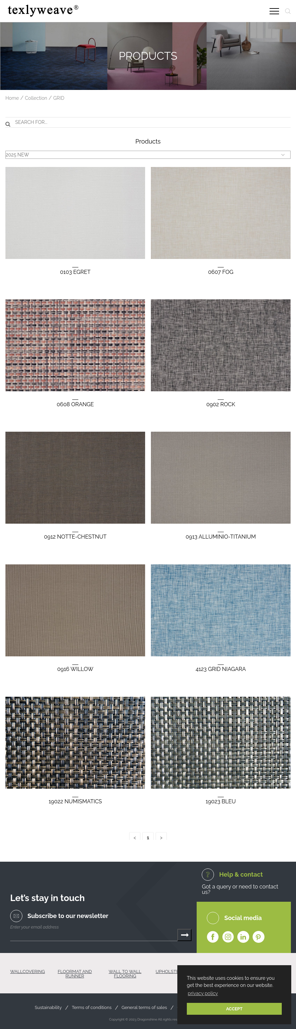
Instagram (228, 937)
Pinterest (258, 937)
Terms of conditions (92, 1007)
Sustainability (48, 1007)
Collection (36, 98)
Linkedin (243, 937)
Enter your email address (34, 927)
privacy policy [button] (203, 993)
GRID (58, 98)
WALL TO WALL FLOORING (125, 973)
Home (12, 98)
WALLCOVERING (27, 971)
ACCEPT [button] (234, 1008)
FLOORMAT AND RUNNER (75, 973)
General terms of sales (144, 1007)
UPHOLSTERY (170, 971)
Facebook (213, 937)
